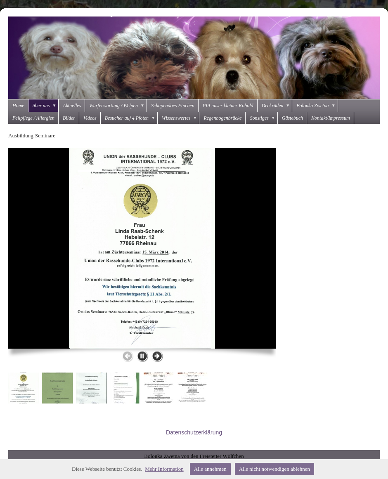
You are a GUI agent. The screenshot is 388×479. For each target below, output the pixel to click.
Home (18, 106)
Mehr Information (164, 469)
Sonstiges (263, 118)
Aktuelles (72, 106)
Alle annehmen (210, 469)
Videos (90, 118)
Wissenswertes (180, 118)
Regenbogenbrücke (222, 118)
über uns (46, 105)
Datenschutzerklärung (194, 432)
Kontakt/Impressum (330, 118)
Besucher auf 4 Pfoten (131, 118)
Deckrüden (277, 105)
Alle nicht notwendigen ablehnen (274, 469)
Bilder (69, 118)
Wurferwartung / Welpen (118, 105)
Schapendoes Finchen (172, 106)
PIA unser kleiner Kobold (228, 106)
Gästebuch (292, 118)
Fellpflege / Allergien (33, 118)
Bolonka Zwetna (317, 105)
